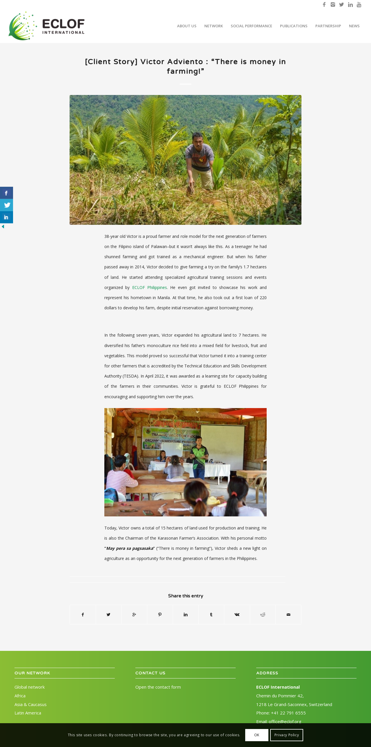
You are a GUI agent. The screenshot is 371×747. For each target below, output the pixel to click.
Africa (20, 695)
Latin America (27, 713)
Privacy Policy (286, 734)
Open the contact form (158, 687)
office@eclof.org (285, 721)
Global (29, 687)
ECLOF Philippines (149, 287)
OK (256, 734)
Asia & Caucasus (30, 704)
